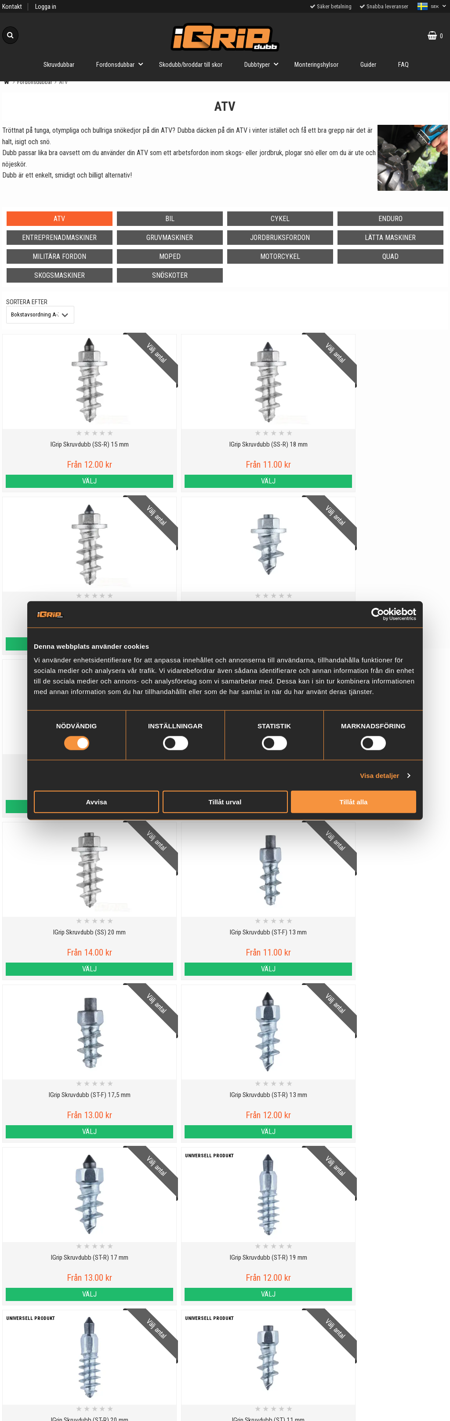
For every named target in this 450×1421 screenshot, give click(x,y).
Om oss (56, 1409)
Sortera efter (26, 302)
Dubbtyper (263, 64)
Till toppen (225, 1313)
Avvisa (96, 802)
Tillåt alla (354, 802)
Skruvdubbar (59, 65)
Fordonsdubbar (122, 64)
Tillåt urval (225, 802)
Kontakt (12, 7)
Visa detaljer (379, 775)
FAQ (403, 65)
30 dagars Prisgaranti (168, 1382)
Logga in (45, 7)
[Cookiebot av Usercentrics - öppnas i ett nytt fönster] (377, 614)
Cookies (56, 1369)
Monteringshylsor (316, 65)
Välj (56, 481)
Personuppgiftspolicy (56, 1348)
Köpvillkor (56, 1389)
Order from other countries (169, 1402)
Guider (368, 65)
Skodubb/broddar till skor (190, 65)
